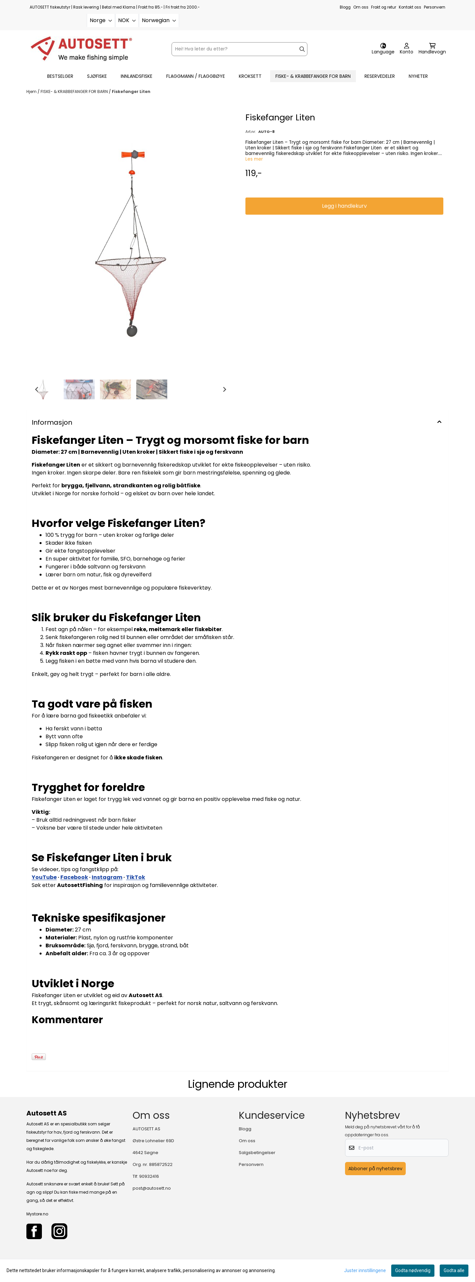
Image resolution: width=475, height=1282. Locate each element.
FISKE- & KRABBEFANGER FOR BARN (313, 76)
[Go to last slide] (37, 389)
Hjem (32, 91)
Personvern (434, 7)
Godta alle (454, 1270)
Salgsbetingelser (257, 1152)
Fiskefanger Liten (131, 91)
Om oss (360, 7)
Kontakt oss (410, 7)
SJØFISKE (97, 76)
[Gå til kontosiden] (406, 49)
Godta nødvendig (412, 1270)
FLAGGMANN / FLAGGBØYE (195, 76)
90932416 (149, 1176)
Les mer (254, 159)
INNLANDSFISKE (136, 76)
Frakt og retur (383, 7)
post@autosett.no (152, 1188)
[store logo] (81, 49)
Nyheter (418, 76)
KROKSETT (250, 76)
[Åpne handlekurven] (432, 49)
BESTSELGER (60, 76)
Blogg (345, 7)
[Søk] (239, 49)
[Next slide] (224, 389)
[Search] (302, 49)
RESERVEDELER (379, 76)
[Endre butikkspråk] (383, 49)
